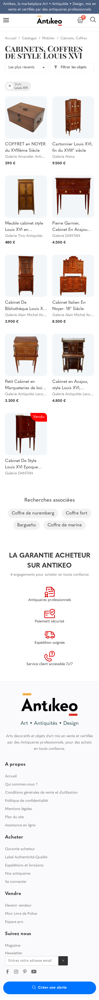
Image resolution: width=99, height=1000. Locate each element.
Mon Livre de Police (21, 914)
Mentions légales (18, 809)
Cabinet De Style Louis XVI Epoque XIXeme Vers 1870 (21, 464)
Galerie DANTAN (66, 236)
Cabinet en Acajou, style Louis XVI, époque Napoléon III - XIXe (72, 385)
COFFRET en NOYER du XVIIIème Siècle (25, 147)
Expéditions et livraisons (24, 866)
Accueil (11, 776)
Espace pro (14, 922)
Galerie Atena (63, 157)
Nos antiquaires (18, 874)
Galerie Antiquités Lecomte (27, 394)
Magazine (12, 946)
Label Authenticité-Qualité (26, 857)
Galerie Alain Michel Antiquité (29, 315)
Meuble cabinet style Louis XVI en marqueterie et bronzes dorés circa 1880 (24, 227)
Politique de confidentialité (26, 801)
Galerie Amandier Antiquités (28, 157)
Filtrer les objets (70, 67)
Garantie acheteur (20, 849)
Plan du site (14, 817)
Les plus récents (21, 67)
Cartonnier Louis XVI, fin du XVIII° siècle (72, 147)
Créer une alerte (49, 988)
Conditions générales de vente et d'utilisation (41, 793)
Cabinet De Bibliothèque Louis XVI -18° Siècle (26, 306)
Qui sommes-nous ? (21, 785)
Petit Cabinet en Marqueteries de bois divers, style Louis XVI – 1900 (25, 385)
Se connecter (16, 882)
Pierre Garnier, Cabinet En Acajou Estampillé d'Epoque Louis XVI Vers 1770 (70, 227)
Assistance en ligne (20, 825)
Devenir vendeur (18, 906)
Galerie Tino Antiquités (24, 236)
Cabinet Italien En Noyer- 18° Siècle (69, 306)
